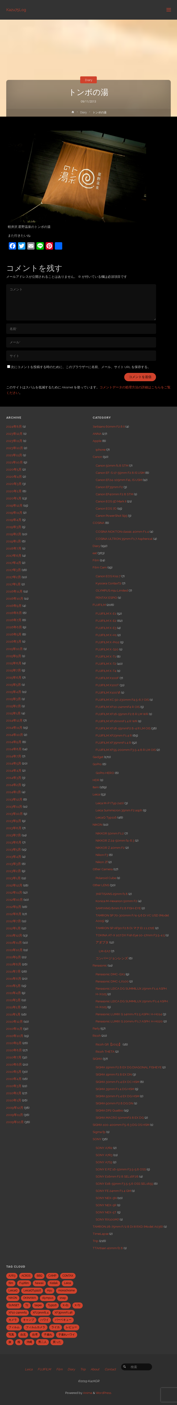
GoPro (97, 764)
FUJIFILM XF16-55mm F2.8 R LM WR (122, 714)
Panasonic (100, 965)
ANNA (97, 433)
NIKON (97, 824)
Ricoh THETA (105, 1051)
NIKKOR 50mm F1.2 (110, 833)
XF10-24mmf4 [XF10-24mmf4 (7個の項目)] (18, 1312)
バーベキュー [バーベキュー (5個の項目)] (63, 1319)
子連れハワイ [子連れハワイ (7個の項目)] (66, 1334)
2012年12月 (14, 885)
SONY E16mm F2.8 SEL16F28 (117, 1176)
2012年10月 (14, 899)
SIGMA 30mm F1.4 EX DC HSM (117, 1082)
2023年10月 (14, 448)
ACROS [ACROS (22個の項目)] (25, 1275)
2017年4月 (13, 563)
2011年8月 (13, 964)
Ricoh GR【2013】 (109, 1044)
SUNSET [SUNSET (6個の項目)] (14, 1305)
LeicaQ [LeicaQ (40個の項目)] (13, 1290)
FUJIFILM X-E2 (106, 620)
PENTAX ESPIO (106, 597)
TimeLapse (101, 1234)
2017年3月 (13, 570)
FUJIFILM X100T (107, 685)
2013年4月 (13, 856)
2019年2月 (13, 534)
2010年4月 (14, 1079)
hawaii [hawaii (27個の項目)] (39, 1283)
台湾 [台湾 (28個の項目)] (35, 1334)
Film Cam (100, 567)
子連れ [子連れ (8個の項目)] (48, 1334)
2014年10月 (14, 735)
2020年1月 (13, 498)
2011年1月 (13, 1014)
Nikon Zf (102, 862)
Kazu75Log (16, 9)
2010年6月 (14, 1064)
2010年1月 (13, 1100)
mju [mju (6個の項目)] (49, 1290)
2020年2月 (14, 491)
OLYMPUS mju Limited (112, 590)
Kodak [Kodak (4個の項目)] (54, 1283)
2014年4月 (13, 770)
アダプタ (102, 942)
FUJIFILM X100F (107, 678)
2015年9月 (13, 656)
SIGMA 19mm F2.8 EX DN (114, 1074)
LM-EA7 (104, 951)
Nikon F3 (102, 855)
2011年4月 (13, 993)
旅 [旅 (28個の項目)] (10, 1342)
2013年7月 (13, 835)
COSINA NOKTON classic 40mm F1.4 (122, 531)
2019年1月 (13, 541)
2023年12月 (14, 433)
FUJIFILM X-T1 (106, 656)
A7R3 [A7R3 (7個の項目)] (12, 1275)
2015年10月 (14, 649)
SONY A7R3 (104, 1155)
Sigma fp (99, 1132)
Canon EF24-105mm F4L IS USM (119, 480)
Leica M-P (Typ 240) (110, 803)
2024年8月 (14, 426)
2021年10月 (14, 462)
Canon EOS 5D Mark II (111, 501)
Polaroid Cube (106, 878)
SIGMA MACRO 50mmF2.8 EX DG (120, 1117)
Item (96, 787)
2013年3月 (13, 864)
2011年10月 (14, 950)
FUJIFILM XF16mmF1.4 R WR (116, 721)
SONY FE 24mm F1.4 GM (113, 1191)
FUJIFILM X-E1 (106, 613)
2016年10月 (14, 598)
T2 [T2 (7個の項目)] (26, 1305)
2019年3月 (13, 527)
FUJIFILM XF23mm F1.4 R (114, 735)
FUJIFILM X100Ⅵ (108, 692)
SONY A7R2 (104, 1148)
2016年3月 (13, 641)
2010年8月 (14, 1050)
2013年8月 (13, 828)
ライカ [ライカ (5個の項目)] (55, 1327)
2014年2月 (13, 785)
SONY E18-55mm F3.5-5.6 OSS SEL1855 (124, 1183)
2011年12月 (14, 935)
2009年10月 (15, 1122)
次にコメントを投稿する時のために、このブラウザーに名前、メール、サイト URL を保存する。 (79, 367)
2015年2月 (13, 706)
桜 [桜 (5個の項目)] (19, 1342)
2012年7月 (13, 921)
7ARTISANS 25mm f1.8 (112, 894)
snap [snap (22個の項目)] (62, 1297)
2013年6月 (13, 842)
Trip (95, 1241)
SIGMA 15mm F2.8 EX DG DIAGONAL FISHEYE (129, 1067)
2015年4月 (13, 692)
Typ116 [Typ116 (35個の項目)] (52, 1305)
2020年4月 (14, 476)
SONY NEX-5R (106, 1205)
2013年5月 (13, 849)
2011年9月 (13, 957)
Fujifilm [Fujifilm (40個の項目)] (24, 1283)
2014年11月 (14, 727)
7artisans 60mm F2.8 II (109, 426)
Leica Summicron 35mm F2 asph (119, 810)
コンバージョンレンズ (112, 958)
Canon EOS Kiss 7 (108, 576)
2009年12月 (14, 1107)
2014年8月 (14, 749)
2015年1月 (13, 713)
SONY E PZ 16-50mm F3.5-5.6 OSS (121, 1169)
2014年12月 (14, 720)
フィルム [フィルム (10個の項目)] (14, 1327)
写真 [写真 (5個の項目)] (11, 1334)
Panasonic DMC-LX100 (112, 981)
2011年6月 (13, 978)
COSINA (98, 523)
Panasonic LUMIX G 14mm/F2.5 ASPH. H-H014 (129, 1014)
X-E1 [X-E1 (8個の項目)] (65, 1305)
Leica (96, 794)
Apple (97, 441)
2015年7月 (13, 670)
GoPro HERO (105, 773)
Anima (87, 1393)
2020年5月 (14, 469)
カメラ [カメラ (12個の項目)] (13, 1319)
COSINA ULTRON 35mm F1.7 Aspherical (124, 539)
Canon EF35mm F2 (109, 487)
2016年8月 (14, 613)
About (95, 1369)
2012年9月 (13, 907)
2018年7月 (13, 548)
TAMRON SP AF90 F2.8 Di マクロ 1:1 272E (125, 928)
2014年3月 (13, 778)
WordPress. (104, 1393)
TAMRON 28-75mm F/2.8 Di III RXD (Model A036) (128, 1226)
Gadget (98, 757)
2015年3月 (13, 699)
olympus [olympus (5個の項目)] (47, 1297)
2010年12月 (14, 1021)
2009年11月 (14, 1115)
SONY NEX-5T (106, 1212)
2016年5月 (13, 634)
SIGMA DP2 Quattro (109, 1110)
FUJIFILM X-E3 (106, 628)
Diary (88, 80)
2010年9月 (14, 1043)
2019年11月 (14, 512)
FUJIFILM (99, 605)
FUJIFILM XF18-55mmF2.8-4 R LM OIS (123, 728)
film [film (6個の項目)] (11, 1283)
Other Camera (103, 869)
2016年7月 (13, 620)
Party (96, 1028)
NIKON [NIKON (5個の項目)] (13, 1297)
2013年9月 (13, 821)
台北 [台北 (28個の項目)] (23, 1334)
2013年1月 (13, 878)
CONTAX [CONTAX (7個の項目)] (67, 1275)
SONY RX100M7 (107, 1219)
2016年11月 (14, 591)
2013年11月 (14, 806)
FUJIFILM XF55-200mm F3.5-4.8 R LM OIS (126, 750)
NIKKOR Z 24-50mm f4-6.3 (115, 840)
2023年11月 (14, 441)
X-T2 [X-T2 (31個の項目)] (77, 1305)
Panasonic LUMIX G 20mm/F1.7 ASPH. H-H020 (129, 1021)
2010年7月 (13, 1057)
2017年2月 (13, 577)
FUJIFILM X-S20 (107, 649)
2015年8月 (13, 663)
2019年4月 (13, 520)
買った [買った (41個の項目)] (57, 1342)
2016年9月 (14, 605)
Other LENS (101, 885)
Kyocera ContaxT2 (108, 583)
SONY (97, 1139)
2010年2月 (13, 1093)
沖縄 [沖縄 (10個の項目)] (29, 1342)
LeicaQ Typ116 (106, 817)
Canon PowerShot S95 (111, 515)
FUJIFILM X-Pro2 (107, 642)
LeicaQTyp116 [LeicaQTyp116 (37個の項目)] (32, 1290)
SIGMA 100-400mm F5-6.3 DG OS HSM (121, 1125)
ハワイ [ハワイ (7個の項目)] (44, 1319)
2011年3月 (13, 1000)
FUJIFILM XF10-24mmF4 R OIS (118, 707)
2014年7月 (13, 756)
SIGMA (97, 1059)
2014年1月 (13, 792)
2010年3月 (13, 1086)
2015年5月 (13, 684)
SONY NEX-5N (106, 1198)
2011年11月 (14, 942)
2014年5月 (13, 763)
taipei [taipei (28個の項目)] (38, 1305)
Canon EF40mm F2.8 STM (114, 494)
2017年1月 (13, 584)
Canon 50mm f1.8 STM (112, 465)
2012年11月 (14, 892)
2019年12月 (14, 505)
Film (96, 560)
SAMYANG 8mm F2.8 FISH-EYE (118, 908)
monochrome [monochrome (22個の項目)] (66, 1290)
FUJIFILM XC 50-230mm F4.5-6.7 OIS (122, 699)
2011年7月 (13, 971)
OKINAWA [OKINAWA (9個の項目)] (29, 1297)
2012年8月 (13, 914)
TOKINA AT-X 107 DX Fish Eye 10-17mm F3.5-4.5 (130, 935)
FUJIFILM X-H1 (106, 635)
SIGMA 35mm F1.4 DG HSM (115, 1089)
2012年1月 (13, 928)
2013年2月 (13, 871)
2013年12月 (14, 799)
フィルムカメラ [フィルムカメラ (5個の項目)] (35, 1327)
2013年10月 (14, 814)
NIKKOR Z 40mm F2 (110, 847)
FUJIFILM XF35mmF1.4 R (113, 742)
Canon (97, 457)
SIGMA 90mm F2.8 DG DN (114, 1103)
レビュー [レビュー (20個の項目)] (71, 1327)
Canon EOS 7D (106, 508)
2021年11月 (14, 455)
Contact (110, 1369)
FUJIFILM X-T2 (106, 663)
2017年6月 (13, 555)
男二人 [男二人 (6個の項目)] (42, 1342)
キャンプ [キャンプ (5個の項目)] (28, 1319)
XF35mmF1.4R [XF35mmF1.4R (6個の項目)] (64, 1312)
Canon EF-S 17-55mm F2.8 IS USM (120, 472)
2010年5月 (13, 1071)
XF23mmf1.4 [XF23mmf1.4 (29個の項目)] (40, 1312)
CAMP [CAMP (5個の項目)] (52, 1275)
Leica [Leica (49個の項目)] (67, 1283)
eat (95, 553)
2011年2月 (13, 1007)
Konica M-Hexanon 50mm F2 (116, 901)
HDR (96, 780)
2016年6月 (14, 627)
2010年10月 (14, 1036)
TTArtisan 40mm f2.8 (108, 1248)
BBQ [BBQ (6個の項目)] (39, 1275)
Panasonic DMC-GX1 (110, 974)
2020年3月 (14, 484)
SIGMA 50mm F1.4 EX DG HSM (117, 1096)
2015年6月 (13, 677)
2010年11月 (14, 1028)
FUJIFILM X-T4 (106, 671)
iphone (101, 449)
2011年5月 (13, 986)
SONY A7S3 (104, 1162)
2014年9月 (13, 742)
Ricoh (97, 1035)
